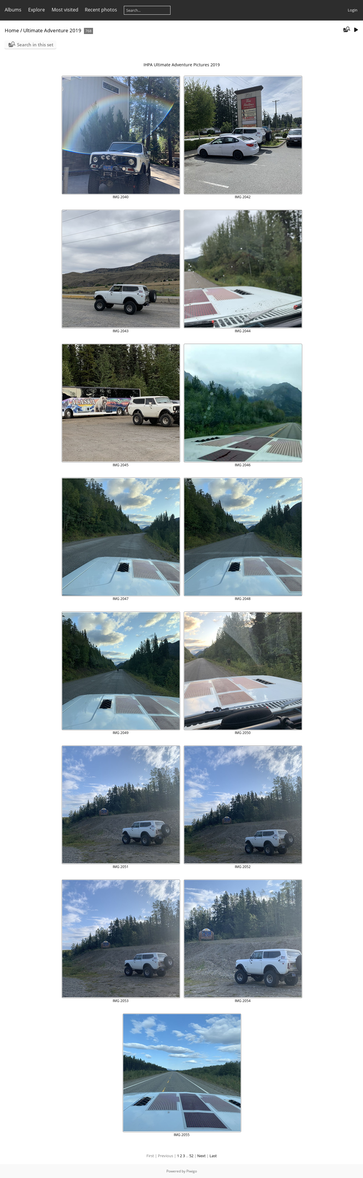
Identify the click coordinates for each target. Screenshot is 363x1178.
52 (191, 1155)
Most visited (65, 9)
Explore (36, 9)
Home (12, 30)
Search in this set (35, 45)
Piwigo (191, 1171)
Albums (13, 9)
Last (213, 1155)
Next (201, 1155)
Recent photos (101, 9)
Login (352, 10)
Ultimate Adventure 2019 (52, 30)
